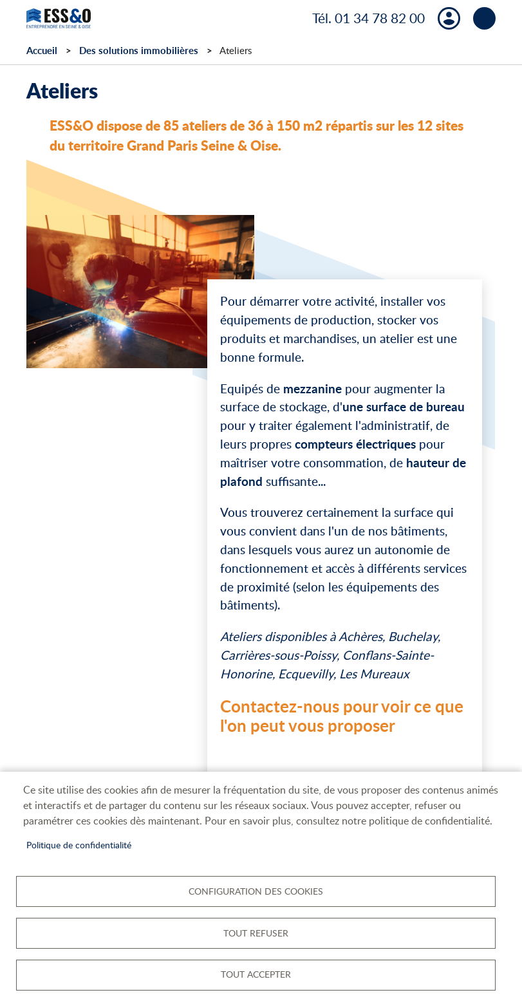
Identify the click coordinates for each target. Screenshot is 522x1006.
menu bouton (484, 18)
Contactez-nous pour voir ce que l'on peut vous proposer (341, 716)
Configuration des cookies (256, 890)
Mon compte (449, 18)
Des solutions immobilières (138, 50)
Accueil (41, 50)
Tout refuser (255, 932)
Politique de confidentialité (78, 844)
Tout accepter (256, 974)
